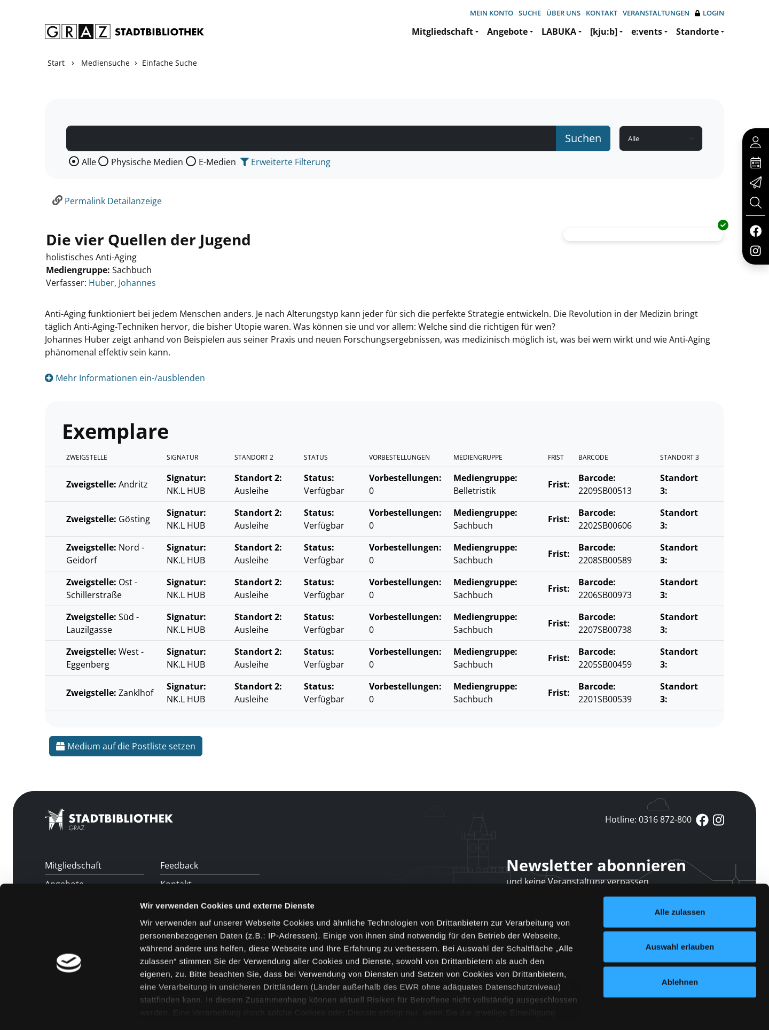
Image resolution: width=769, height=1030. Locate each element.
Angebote (507, 31)
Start (56, 63)
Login (709, 13)
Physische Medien (147, 162)
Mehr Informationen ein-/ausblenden (125, 378)
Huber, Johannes (122, 283)
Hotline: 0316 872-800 (648, 819)
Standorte (697, 31)
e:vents (646, 31)
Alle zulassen (679, 866)
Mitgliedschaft (442, 31)
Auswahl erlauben (680, 901)
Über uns (563, 13)
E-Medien (217, 162)
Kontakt (601, 13)
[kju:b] (603, 31)
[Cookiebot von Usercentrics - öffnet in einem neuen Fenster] (69, 1009)
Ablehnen (680, 936)
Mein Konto (491, 13)
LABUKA (559, 31)
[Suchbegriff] (311, 138)
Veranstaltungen (656, 13)
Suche (530, 13)
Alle (89, 162)
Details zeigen (568, 1008)
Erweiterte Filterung (285, 162)
